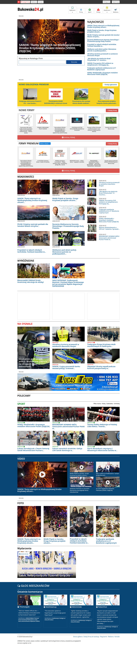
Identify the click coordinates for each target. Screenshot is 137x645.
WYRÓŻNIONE (25, 260)
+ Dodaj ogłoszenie (110, 84)
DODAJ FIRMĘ (68, 137)
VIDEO (21, 458)
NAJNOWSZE (95, 22)
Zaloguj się (106, 2)
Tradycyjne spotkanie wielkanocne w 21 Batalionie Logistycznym (101, 69)
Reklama (34, 2)
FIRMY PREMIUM (35, 143)
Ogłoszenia (72, 10)
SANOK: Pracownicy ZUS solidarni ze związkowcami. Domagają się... (100, 64)
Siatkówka (109, 403)
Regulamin (103, 636)
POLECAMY (23, 395)
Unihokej (117, 403)
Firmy (81, 11)
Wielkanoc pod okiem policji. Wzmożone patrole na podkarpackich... (101, 50)
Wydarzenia (107, 10)
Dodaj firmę (25, 2)
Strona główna (78, 636)
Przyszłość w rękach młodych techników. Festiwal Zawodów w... (101, 45)
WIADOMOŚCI (25, 176)
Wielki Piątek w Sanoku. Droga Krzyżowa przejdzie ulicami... (101, 31)
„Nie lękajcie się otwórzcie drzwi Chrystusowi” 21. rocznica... (99, 59)
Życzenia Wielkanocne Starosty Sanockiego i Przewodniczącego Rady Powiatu (103, 40)
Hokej (104, 403)
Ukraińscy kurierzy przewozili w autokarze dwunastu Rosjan (102, 54)
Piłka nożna (97, 403)
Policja (98, 11)
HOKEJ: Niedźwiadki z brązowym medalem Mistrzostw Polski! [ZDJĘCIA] (102, 73)
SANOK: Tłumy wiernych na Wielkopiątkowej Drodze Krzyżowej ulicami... (103, 26)
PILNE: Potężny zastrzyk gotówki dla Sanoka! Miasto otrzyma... (103, 36)
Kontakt (40, 2)
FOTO (20, 502)
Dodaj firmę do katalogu (91, 636)
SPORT (21, 403)
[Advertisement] (32, 305)
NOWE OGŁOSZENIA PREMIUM (34, 84)
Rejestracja (115, 2)
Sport (89, 11)
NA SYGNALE (24, 323)
